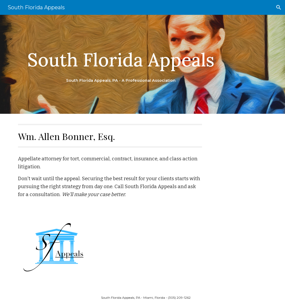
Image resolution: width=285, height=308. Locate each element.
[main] (121, 64)
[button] (278, 7)
